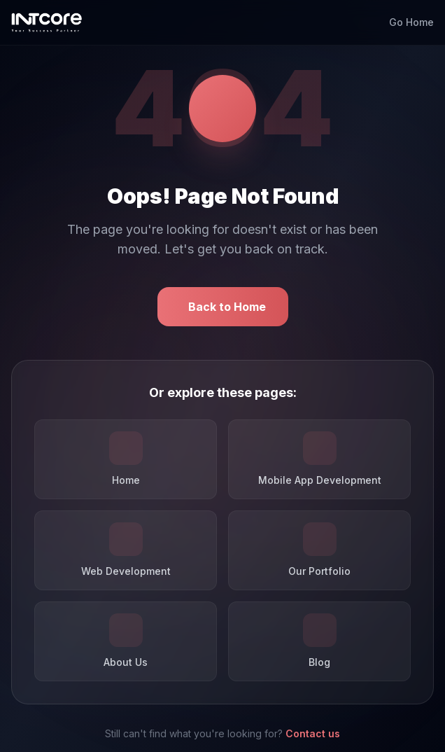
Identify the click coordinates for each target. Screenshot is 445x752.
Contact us (312, 733)
